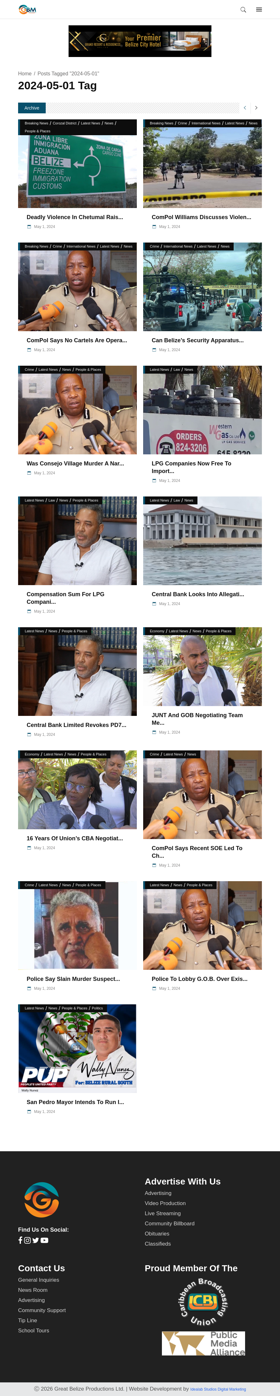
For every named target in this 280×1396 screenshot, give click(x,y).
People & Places (37, 131)
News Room (33, 1290)
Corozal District (65, 123)
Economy (157, 631)
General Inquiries (38, 1280)
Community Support (42, 1310)
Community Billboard (170, 1224)
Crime (182, 123)
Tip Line (27, 1320)
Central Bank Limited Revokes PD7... (76, 725)
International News (206, 123)
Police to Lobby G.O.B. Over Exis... (200, 979)
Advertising (158, 1193)
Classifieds (158, 1244)
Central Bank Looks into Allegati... (198, 594)
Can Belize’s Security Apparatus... (198, 340)
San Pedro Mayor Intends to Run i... (75, 1102)
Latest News (90, 123)
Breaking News (36, 123)
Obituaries (157, 1234)
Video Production (165, 1203)
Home (25, 73)
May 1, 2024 (44, 226)
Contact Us (41, 1268)
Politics (97, 1008)
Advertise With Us (183, 1181)
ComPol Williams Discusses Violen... (201, 217)
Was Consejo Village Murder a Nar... (75, 463)
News (109, 123)
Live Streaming (163, 1213)
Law (177, 369)
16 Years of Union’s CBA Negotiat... (75, 838)
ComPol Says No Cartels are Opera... (77, 340)
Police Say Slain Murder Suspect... (73, 979)
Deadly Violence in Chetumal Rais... (75, 217)
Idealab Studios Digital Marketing (218, 1389)
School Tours (33, 1331)
